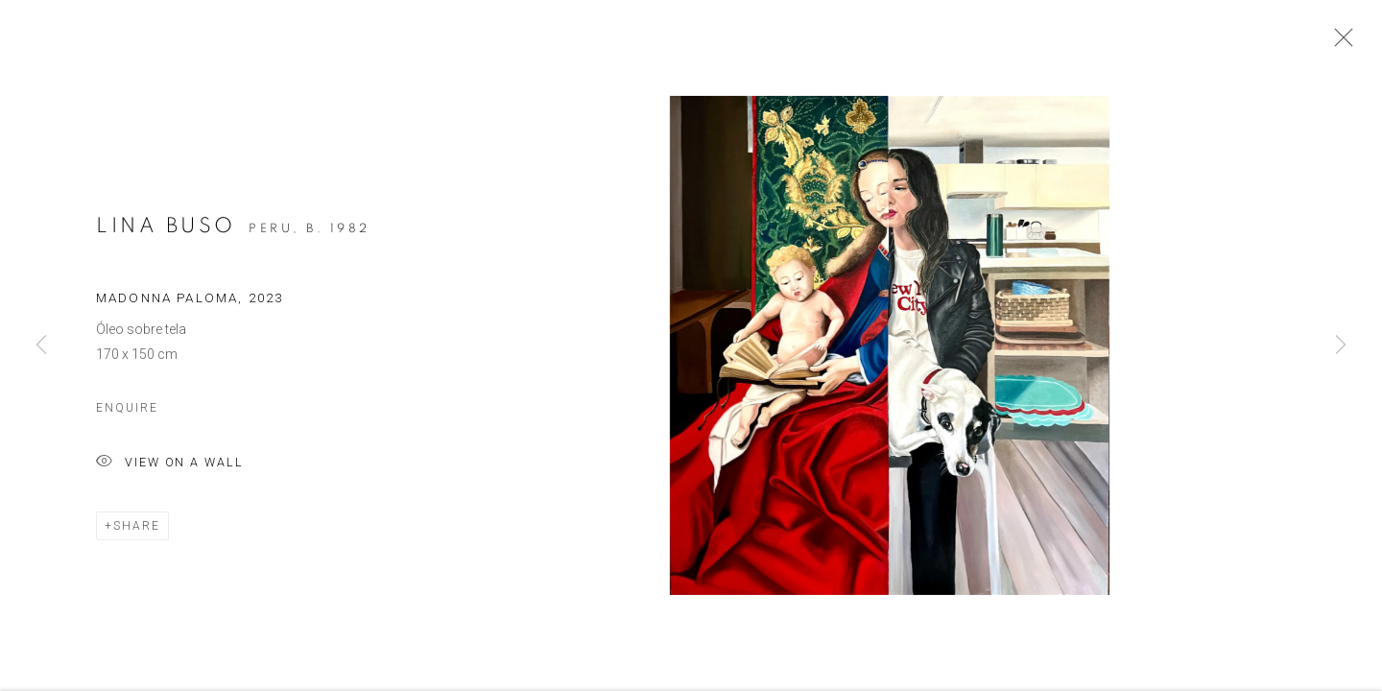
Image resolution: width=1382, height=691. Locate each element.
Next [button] (1340, 345)
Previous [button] (41, 345)
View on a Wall (170, 468)
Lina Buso (166, 230)
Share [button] (136, 530)
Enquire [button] (126, 412)
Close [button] (1338, 43)
